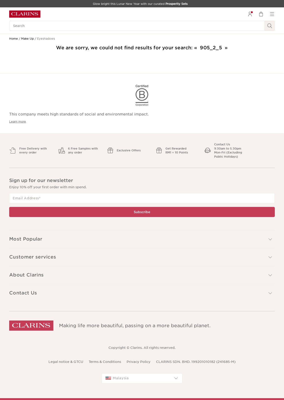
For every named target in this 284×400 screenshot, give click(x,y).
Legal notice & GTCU (65, 362)
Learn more (17, 121)
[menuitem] (250, 14)
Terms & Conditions (105, 362)
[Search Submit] (270, 26)
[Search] (137, 26)
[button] (142, 239)
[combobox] (142, 378)
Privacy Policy (139, 362)
